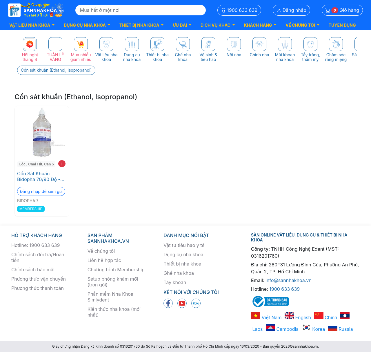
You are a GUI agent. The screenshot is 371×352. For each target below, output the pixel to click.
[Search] (140, 10)
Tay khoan (174, 282)
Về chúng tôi (101, 251)
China (325, 317)
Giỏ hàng (342, 10)
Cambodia (282, 329)
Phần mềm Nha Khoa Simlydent (110, 297)
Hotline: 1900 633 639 (35, 245)
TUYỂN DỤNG (342, 25)
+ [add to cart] (62, 163)
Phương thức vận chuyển (38, 279)
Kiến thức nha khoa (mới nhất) (114, 312)
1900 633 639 (239, 10)
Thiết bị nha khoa (182, 264)
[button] (32, 25)
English (298, 317)
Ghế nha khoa (178, 273)
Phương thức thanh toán (37, 288)
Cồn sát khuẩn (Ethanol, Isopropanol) (56, 70)
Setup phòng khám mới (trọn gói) (113, 282)
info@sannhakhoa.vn (288, 280)
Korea (313, 329)
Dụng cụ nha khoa (183, 254)
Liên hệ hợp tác (104, 260)
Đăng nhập (291, 10)
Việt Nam (266, 317)
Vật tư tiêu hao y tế (183, 245)
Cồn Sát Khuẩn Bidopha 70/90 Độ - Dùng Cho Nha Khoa (39, 176)
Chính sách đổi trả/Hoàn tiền (37, 257)
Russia (340, 329)
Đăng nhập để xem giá (41, 191)
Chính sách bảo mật (33, 269)
